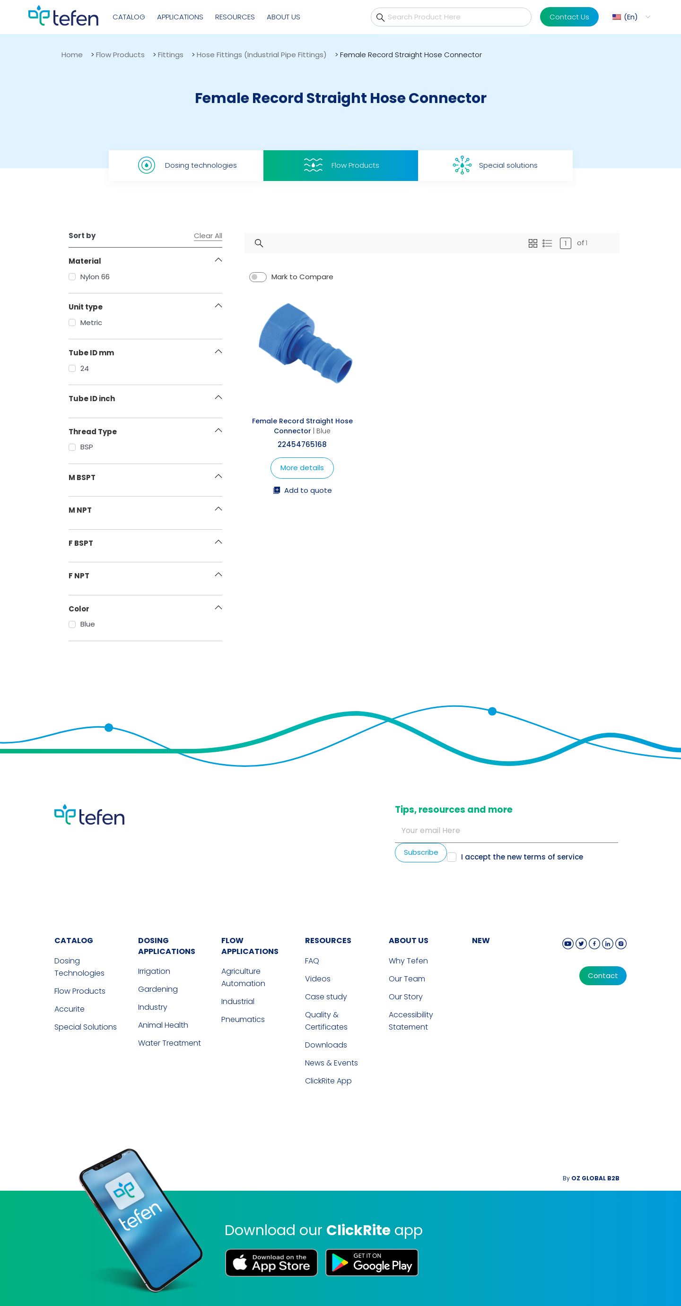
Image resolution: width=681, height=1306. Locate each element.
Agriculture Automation (243, 977)
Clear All (208, 236)
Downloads (326, 1045)
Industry (152, 1007)
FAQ (312, 960)
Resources (235, 17)
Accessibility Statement (411, 1020)
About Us (283, 17)
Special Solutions (85, 1027)
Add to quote (302, 491)
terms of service (553, 857)
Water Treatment (169, 1043)
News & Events (331, 1062)
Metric (85, 322)
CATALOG (73, 940)
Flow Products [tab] (340, 165)
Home (72, 55)
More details (302, 468)
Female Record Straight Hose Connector (302, 426)
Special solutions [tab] (495, 165)
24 (79, 368)
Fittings (170, 55)
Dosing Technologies (79, 967)
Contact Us (569, 17)
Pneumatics (243, 1019)
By (591, 1178)
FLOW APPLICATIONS (250, 946)
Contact (603, 975)
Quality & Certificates (326, 1020)
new (481, 940)
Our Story (406, 996)
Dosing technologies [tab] (186, 165)
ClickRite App (328, 1080)
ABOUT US (408, 940)
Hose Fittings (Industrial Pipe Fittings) (262, 55)
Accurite (69, 1009)
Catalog (129, 17)
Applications (180, 17)
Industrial (237, 1001)
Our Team (407, 978)
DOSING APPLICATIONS (166, 946)
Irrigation (154, 971)
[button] (630, 16)
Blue (82, 624)
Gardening (158, 989)
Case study (326, 996)
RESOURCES (328, 940)
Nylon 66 (89, 277)
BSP (81, 447)
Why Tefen (408, 960)
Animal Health (163, 1025)
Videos (318, 978)
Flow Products (120, 55)
